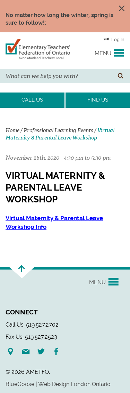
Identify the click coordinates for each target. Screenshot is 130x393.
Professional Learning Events (58, 130)
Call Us (32, 100)
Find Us (97, 100)
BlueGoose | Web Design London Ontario (58, 384)
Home (12, 130)
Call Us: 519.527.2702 (32, 324)
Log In (113, 38)
